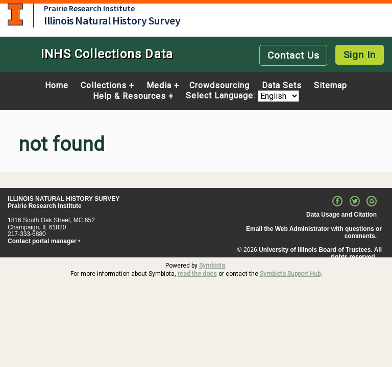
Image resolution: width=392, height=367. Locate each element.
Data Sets (282, 85)
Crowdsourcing (219, 85)
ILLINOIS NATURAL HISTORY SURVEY (63, 198)
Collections (104, 85)
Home (56, 85)
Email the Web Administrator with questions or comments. (314, 232)
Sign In (360, 55)
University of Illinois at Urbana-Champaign (15, 14)
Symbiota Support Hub (290, 273)
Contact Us (293, 55)
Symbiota (212, 265)
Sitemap (330, 85)
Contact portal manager (42, 241)
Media (159, 85)
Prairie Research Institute (89, 8)
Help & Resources (129, 96)
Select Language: (222, 96)
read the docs (197, 273)
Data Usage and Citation (341, 214)
